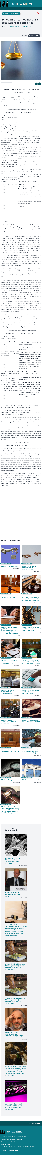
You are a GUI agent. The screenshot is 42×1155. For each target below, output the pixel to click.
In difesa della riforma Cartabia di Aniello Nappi (12, 893)
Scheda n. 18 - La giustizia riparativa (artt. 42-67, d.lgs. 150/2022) (29, 567)
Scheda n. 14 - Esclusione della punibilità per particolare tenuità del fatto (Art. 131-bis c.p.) (31, 629)
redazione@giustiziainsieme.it (13, 1140)
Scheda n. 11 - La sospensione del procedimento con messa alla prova (9, 662)
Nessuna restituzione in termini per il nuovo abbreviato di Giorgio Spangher (14, 1034)
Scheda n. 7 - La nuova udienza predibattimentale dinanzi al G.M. (8, 721)
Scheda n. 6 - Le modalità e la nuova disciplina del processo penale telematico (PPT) (30, 751)
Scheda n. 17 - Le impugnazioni (9, 566)
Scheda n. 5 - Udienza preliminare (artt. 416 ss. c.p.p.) (10, 750)
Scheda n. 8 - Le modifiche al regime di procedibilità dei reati (31, 720)
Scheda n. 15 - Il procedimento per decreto (8, 596)
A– (36, 84)
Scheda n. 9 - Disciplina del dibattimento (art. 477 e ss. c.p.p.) (7, 691)
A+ (39, 84)
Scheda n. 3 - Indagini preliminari (10, 780)
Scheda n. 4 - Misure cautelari (30, 780)
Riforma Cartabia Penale (11, 13)
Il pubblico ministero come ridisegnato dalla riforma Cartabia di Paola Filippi (13, 859)
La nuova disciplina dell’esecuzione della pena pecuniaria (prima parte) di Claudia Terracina (15, 999)
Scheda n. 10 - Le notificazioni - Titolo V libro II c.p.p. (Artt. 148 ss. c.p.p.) (30, 691)
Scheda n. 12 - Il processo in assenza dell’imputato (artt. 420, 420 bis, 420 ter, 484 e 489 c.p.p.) (31, 662)
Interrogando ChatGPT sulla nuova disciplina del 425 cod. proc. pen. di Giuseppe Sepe (13, 1105)
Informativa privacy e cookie (9, 1150)
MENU (37, 9)
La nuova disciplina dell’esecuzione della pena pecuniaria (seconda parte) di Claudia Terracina (15, 965)
